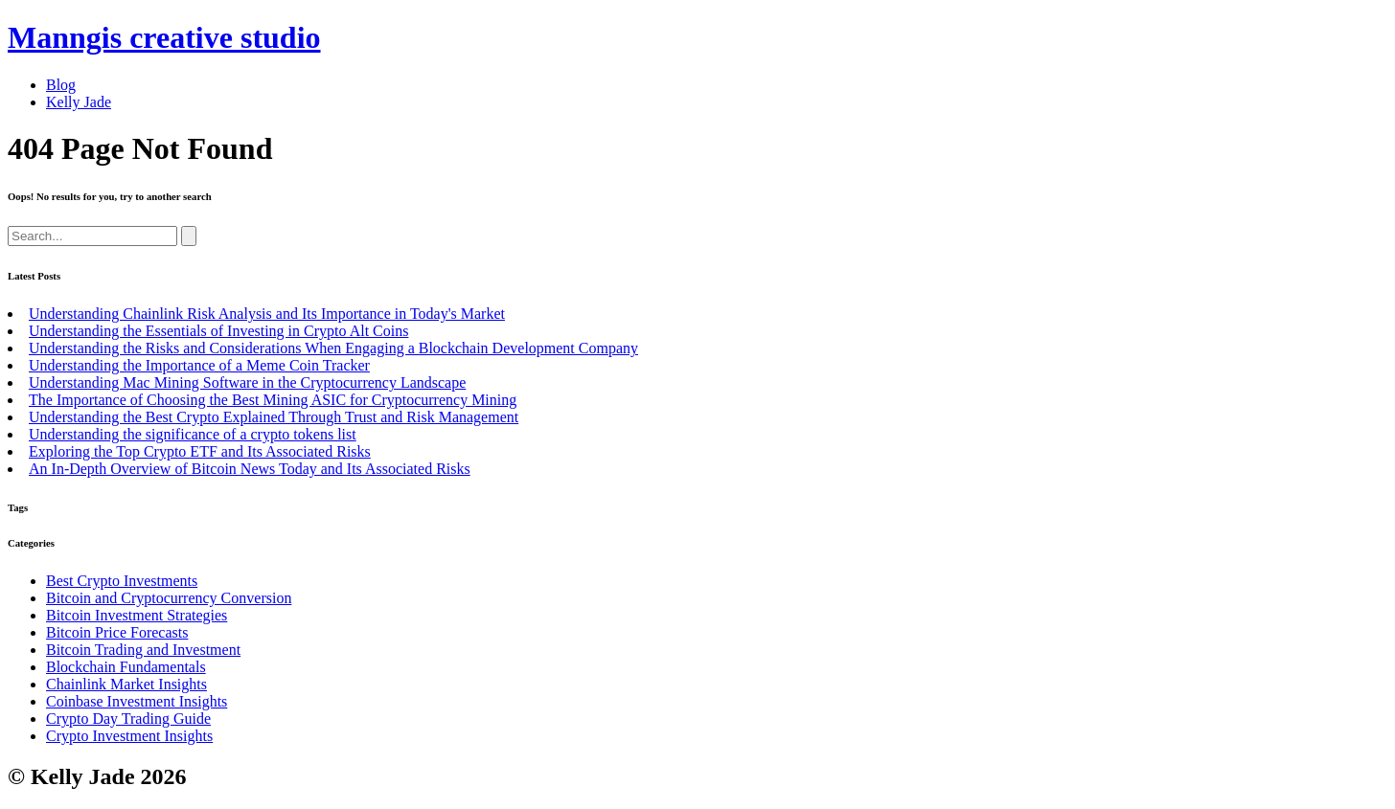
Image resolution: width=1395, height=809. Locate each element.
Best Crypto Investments (121, 581)
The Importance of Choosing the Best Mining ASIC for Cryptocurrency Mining (272, 400)
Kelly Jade (78, 102)
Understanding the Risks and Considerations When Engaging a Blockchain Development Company (333, 348)
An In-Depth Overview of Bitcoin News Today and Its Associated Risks (249, 469)
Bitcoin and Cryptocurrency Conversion (168, 598)
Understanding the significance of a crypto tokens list (192, 434)
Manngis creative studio (164, 37)
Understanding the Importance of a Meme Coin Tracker (199, 365)
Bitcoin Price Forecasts (117, 632)
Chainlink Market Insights (126, 684)
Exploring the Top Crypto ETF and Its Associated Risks (200, 451)
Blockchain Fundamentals (126, 667)
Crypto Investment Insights (129, 736)
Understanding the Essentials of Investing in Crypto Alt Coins (218, 331)
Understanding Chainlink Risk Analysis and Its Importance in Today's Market (267, 313)
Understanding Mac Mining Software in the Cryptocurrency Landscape (247, 382)
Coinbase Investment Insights (136, 701)
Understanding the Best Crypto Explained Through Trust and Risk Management (273, 417)
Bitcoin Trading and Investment (143, 649)
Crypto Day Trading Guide (128, 718)
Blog (61, 85)
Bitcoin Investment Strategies (136, 615)
